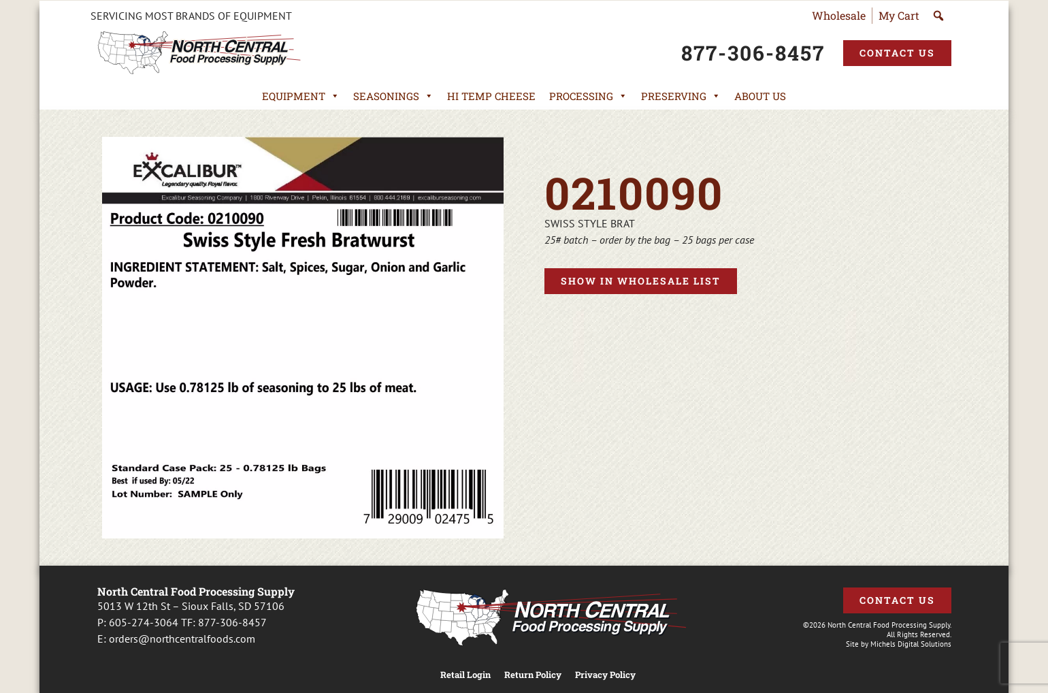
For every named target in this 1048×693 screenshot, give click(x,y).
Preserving (681, 96)
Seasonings (393, 96)
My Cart (899, 15)
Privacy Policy (605, 675)
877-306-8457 (232, 622)
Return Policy (532, 675)
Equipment (301, 96)
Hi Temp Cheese (491, 96)
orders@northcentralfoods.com (182, 638)
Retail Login (465, 675)
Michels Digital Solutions (910, 644)
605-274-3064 (143, 622)
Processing (588, 96)
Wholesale (839, 15)
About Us (760, 96)
